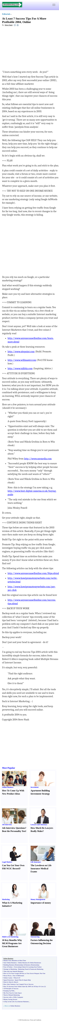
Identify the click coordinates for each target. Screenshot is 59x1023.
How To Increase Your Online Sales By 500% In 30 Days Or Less (23, 986)
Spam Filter (18, 980)
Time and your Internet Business (13, 971)
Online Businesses (35, 962)
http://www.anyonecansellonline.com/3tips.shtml (33, 573)
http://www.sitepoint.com (21, 351)
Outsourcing (35, 937)
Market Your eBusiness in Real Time (14, 960)
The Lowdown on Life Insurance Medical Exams (41, 868)
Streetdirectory (25, 1020)
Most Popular (8, 768)
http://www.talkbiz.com (20, 368)
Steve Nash (9, 25)
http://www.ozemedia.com (38, 458)
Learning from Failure (35, 967)
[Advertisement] (24, 48)
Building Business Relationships (13, 965)
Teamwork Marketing (36, 969)
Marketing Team (23, 969)
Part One (42, 973)
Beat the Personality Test (13, 831)
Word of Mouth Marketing (11, 995)
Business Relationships (32, 965)
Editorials (6, 14)
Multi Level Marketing (10, 937)
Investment (35, 787)
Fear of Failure (7, 967)
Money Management (38, 899)
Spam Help (27, 980)
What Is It (17, 978)
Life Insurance (36, 862)
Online (26, 22)
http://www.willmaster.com (22, 360)
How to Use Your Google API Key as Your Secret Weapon (21, 973)
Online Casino (7, 978)
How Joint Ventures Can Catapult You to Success (18, 984)
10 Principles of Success (10, 988)
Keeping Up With (8, 991)
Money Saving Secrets (10, 999)
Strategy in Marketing (10, 969)
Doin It (5, 982)
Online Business (7, 787)
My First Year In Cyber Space (12, 993)
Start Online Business (10, 962)
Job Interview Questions (13, 828)
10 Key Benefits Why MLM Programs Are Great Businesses (12, 943)
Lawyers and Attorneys (39, 825)
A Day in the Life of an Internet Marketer (16, 1001)
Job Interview (7, 825)
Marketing (6, 899)
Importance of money (41, 903)
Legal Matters (7, 862)
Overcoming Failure (20, 967)
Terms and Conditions (35, 1020)
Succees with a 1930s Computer (13, 997)
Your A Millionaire (18, 975)
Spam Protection (8, 980)
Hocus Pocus (7, 975)
